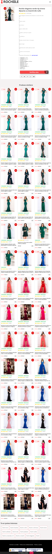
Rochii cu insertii (20, 536)
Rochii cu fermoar (33, 527)
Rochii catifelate (7, 532)
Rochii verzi (5, 527)
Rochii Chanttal (14, 527)
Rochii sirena (43, 527)
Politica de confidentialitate (26, 544)
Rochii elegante (30, 536)
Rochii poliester (24, 532)
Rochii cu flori (23, 527)
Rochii (37, 536)
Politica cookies (38, 544)
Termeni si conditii (14, 544)
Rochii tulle (15, 532)
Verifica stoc (39, 72)
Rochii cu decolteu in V (8, 536)
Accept (31, 553)
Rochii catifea (33, 532)
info (15, 112)
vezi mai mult (35, 55)
